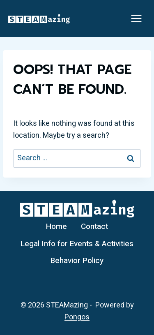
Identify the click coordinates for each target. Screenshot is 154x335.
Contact (94, 226)
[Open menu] (136, 18)
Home (56, 226)
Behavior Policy (77, 260)
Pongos (77, 317)
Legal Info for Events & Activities (77, 244)
